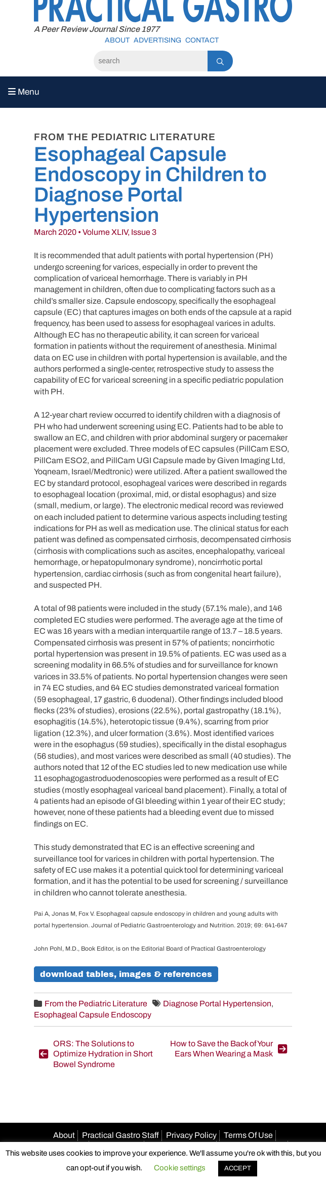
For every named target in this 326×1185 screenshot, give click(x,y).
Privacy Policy (191, 1135)
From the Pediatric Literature (96, 1003)
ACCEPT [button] (237, 1168)
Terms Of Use (248, 1135)
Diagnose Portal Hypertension (217, 1003)
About (117, 40)
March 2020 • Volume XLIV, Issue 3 (95, 232)
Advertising (157, 40)
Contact (202, 40)
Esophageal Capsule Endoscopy (92, 1014)
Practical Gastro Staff (120, 1135)
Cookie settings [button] (180, 1168)
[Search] (151, 61)
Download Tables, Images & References (126, 974)
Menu (23, 92)
